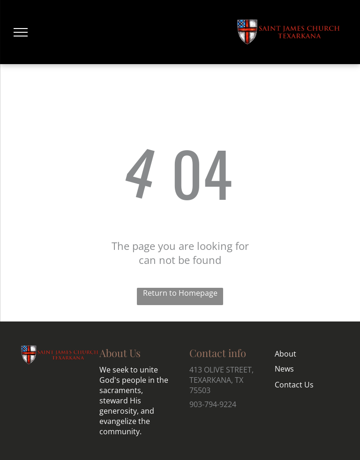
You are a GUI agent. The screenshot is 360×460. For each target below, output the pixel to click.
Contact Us (294, 385)
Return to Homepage (180, 293)
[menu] (20, 32)
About (285, 354)
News (284, 369)
